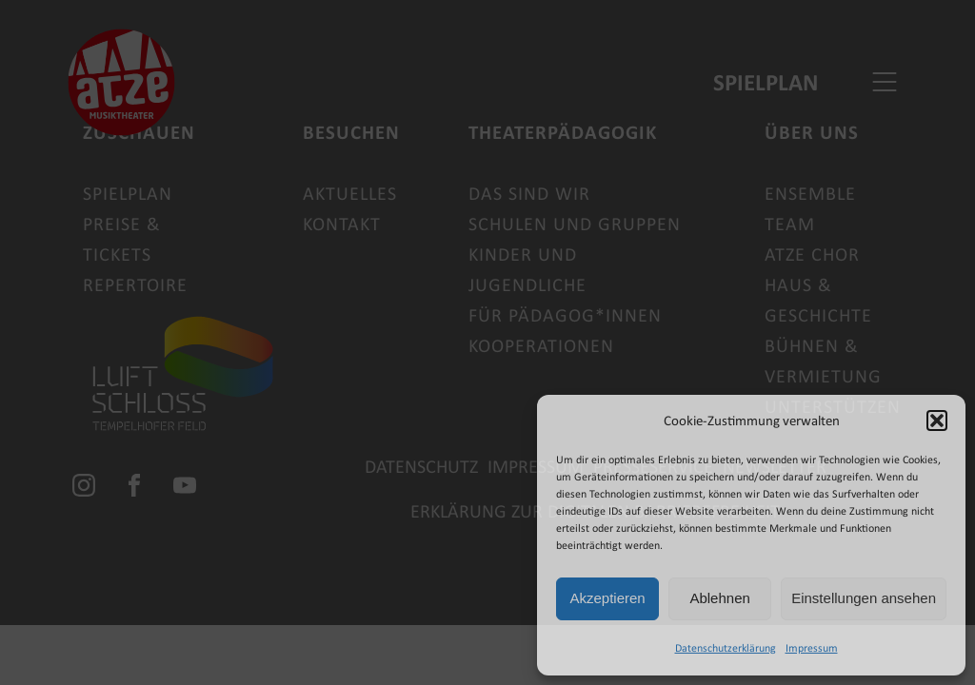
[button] (936, 420)
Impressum (812, 648)
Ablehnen (719, 598)
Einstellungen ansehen (863, 598)
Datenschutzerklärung (725, 648)
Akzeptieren (607, 598)
